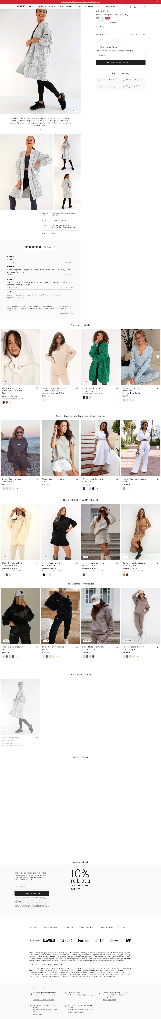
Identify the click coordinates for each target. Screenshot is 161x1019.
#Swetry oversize (86, 952)
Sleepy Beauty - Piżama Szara (53, 506)
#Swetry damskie (51, 952)
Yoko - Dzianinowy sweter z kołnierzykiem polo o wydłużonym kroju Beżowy (54, 417)
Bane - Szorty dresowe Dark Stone (12, 506)
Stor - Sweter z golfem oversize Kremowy (12, 588)
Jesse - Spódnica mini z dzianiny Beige (93, 588)
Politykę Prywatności (32, 930)
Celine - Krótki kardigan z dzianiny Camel (134, 588)
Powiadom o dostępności (121, 62)
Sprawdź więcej (80, 886)
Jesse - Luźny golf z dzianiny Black (51, 588)
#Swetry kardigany (107, 952)
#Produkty (68, 952)
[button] (135, 6)
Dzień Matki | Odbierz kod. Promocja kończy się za (80, 2)
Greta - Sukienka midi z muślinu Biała (92, 506)
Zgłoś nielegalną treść (65, 340)
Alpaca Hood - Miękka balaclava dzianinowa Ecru (12, 417)
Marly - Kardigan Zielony (93, 415)
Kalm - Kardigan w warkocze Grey (10, 763)
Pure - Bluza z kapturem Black (13, 672)
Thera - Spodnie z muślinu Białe (134, 506)
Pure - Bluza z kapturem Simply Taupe (93, 672)
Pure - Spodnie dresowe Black (53, 672)
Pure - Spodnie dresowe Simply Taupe (133, 672)
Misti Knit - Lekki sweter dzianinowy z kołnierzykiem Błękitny (133, 417)
